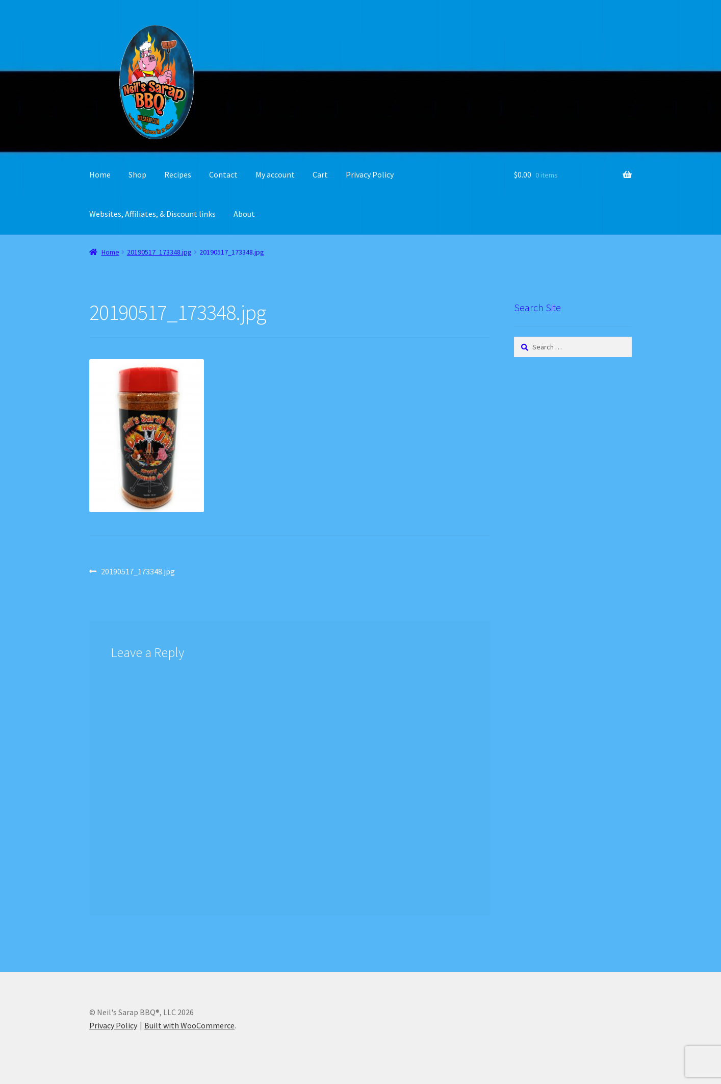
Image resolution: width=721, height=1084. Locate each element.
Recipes (177, 174)
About (244, 214)
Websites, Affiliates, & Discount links (152, 214)
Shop (137, 174)
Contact (223, 174)
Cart (320, 174)
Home (100, 174)
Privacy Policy (370, 174)
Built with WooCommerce (189, 1025)
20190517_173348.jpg (159, 252)
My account (275, 174)
